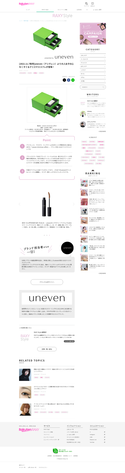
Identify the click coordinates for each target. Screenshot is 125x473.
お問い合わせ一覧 (32, 467)
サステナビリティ (43, 467)
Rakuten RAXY (26, 4)
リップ (29, 73)
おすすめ (92, 141)
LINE (91, 437)
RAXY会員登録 (93, 429)
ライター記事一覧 (69, 341)
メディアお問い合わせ (72, 432)
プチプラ (98, 154)
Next (74, 204)
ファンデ (92, 160)
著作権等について (67, 455)
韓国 (41, 377)
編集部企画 (100, 141)
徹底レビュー (89, 151)
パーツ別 (101, 157)
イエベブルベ (85, 157)
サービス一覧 (22, 467)
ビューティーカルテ (49, 437)
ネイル (82, 74)
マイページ (46, 434)
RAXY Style (45, 9)
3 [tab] (49, 235)
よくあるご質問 (97, 9)
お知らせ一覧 (70, 429)
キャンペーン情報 (62, 9)
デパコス (84, 160)
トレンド (47, 377)
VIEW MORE (102, 131)
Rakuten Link (93, 439)
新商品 (35, 73)
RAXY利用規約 (70, 439)
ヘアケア (83, 70)
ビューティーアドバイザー (50, 439)
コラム (82, 77)
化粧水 (93, 157)
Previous (20, 204)
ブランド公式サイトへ (46, 282)
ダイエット (101, 160)
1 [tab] (44, 235)
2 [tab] (47, 235)
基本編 (101, 144)
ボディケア (84, 66)
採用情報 (75, 455)
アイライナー (64, 412)
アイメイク (26, 70)
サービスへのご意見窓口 (73, 437)
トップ (28, 9)
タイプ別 (50, 412)
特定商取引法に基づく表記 (73, 442)
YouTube (92, 442)
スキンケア (84, 55)
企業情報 (49, 455)
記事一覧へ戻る (47, 349)
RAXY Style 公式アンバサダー (89, 144)
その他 (82, 81)
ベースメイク (84, 59)
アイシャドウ (22, 73)
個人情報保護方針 (57, 455)
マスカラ (41, 73)
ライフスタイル (88, 163)
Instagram (92, 434)
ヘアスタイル (89, 154)
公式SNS (79, 9)
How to (36, 377)
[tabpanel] (47, 210)
